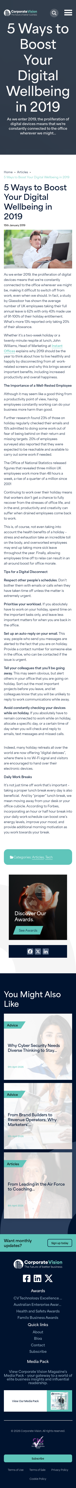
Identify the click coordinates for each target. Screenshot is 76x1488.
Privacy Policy (59, 1469)
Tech (49, 856)
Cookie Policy (38, 1478)
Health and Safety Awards (38, 1311)
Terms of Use (16, 1469)
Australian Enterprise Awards (38, 1304)
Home (8, 171)
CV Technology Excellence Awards (38, 1298)
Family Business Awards (37, 1317)
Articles (22, 171)
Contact (38, 1345)
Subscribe (38, 1351)
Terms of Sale (37, 1469)
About (38, 1332)
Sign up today (59, 1243)
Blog (38, 1338)
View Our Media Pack (25, 1400)
